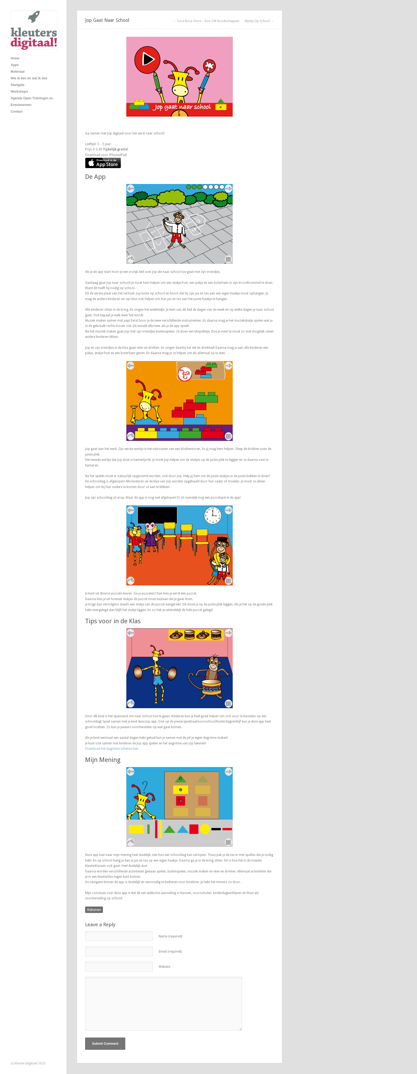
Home (15, 58)
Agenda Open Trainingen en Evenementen (32, 101)
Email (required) (170, 951)
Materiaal (17, 71)
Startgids (17, 85)
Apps (15, 65)
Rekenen (94, 910)
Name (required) (170, 936)
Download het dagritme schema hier (111, 749)
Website (164, 967)
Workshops (19, 91)
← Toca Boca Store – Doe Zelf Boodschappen (206, 21)
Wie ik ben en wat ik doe (29, 78)
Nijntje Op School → (259, 21)
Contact (17, 111)
